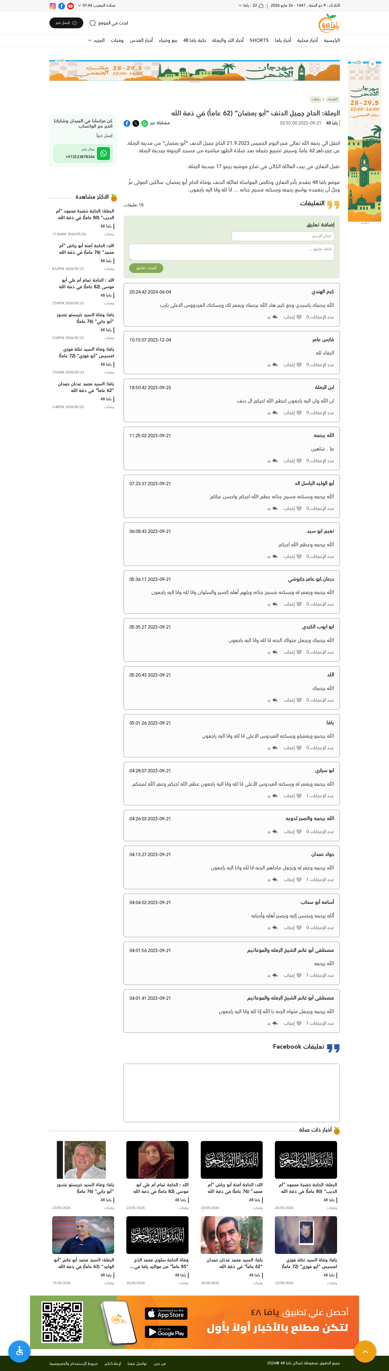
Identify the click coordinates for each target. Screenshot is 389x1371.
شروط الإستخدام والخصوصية (73, 1364)
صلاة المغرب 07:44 (98, 5)
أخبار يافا (283, 40)
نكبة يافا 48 (194, 40)
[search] (109, 23)
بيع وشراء (168, 40)
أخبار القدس (141, 40)
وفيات (117, 40)
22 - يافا (253, 5)
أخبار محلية (307, 40)
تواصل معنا (137, 1364)
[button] (372, 64)
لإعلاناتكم (112, 1364)
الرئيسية (332, 40)
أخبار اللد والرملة (228, 40)
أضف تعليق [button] (146, 268)
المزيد (98, 40)
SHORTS (259, 40)
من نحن (160, 1364)
